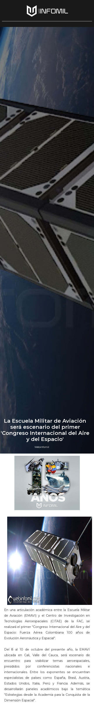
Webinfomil (41, 447)
